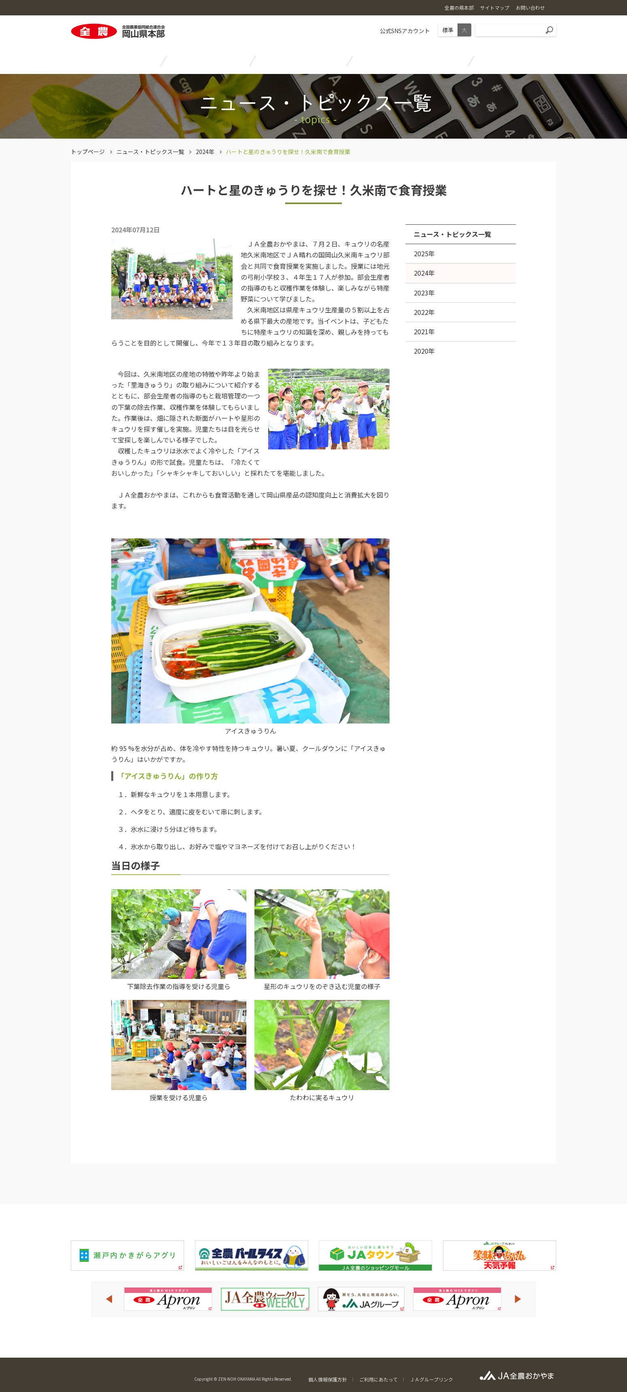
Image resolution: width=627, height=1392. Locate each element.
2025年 (424, 253)
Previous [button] (108, 1299)
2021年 (424, 331)
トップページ (88, 152)
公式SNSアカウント (405, 31)
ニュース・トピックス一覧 (150, 152)
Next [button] (518, 1299)
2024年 (205, 152)
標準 (447, 30)
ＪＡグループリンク (431, 1379)
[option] (167, 1299)
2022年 (424, 312)
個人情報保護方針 (327, 1379)
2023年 (424, 292)
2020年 (424, 351)
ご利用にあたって (378, 1379)
